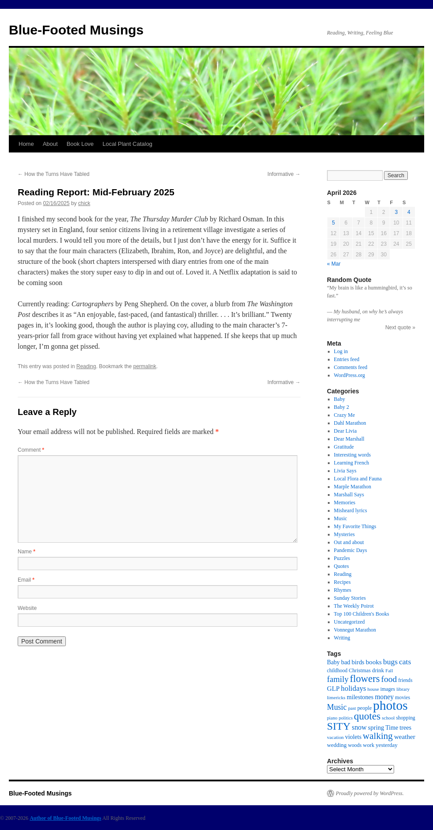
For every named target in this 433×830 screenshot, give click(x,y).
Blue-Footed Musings (76, 30)
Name (26, 551)
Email (26, 580)
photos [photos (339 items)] (390, 705)
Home (26, 144)
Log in (341, 351)
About (50, 144)
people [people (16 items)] (364, 708)
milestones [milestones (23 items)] (360, 697)
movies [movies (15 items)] (402, 697)
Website (27, 608)
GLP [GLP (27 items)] (333, 688)
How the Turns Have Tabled (54, 174)
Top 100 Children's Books (361, 614)
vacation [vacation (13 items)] (335, 737)
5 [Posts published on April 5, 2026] (333, 223)
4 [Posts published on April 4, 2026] (408, 212)
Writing (342, 638)
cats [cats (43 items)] (405, 661)
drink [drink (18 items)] (378, 670)
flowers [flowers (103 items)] (365, 678)
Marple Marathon (352, 487)
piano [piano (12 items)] (332, 718)
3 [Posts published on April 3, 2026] (396, 212)
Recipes (342, 582)
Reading (86, 366)
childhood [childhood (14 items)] (337, 671)
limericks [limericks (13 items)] (336, 697)
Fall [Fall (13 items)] (389, 670)
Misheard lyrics (350, 510)
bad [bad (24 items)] (345, 662)
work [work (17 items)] (368, 745)
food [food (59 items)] (389, 679)
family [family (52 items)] (338, 679)
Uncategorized (349, 622)
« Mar (334, 264)
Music (340, 518)
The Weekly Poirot (354, 606)
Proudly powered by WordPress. (370, 793)
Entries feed (347, 359)
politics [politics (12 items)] (346, 718)
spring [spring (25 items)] (376, 727)
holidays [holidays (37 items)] (353, 688)
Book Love (80, 144)
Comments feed (351, 367)
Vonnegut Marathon (355, 630)
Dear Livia (345, 431)
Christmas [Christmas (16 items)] (360, 670)
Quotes (341, 566)
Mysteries (344, 534)
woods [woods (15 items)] (354, 745)
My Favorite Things (355, 526)
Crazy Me (344, 415)
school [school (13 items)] (388, 717)
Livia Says (345, 471)
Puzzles (342, 558)
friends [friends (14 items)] (405, 680)
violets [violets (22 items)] (353, 737)
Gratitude (344, 447)
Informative (283, 174)
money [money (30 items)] (384, 697)
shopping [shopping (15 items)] (405, 718)
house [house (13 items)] (373, 689)
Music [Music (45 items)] (337, 707)
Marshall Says (349, 494)
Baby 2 (341, 407)
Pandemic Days (350, 550)
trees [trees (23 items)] (405, 727)
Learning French (351, 463)
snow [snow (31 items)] (359, 727)
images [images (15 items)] (387, 689)
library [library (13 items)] (403, 689)
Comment (31, 450)
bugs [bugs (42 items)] (390, 661)
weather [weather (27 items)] (404, 736)
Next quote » (400, 327)
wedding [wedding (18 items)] (336, 745)
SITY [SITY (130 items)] (338, 726)
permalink (144, 366)
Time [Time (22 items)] (391, 727)
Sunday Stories (350, 598)
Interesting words (352, 455)
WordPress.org (349, 375)
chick (84, 203)
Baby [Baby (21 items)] (333, 662)
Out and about (349, 542)
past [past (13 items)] (352, 708)
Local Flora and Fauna (358, 479)
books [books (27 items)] (374, 662)
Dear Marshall (349, 439)
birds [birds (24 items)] (358, 662)
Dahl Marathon (350, 423)
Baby (339, 399)
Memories (345, 502)
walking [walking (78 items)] (378, 736)
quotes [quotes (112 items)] (367, 716)
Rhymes (342, 590)
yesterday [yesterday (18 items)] (386, 745)
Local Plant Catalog (127, 144)
